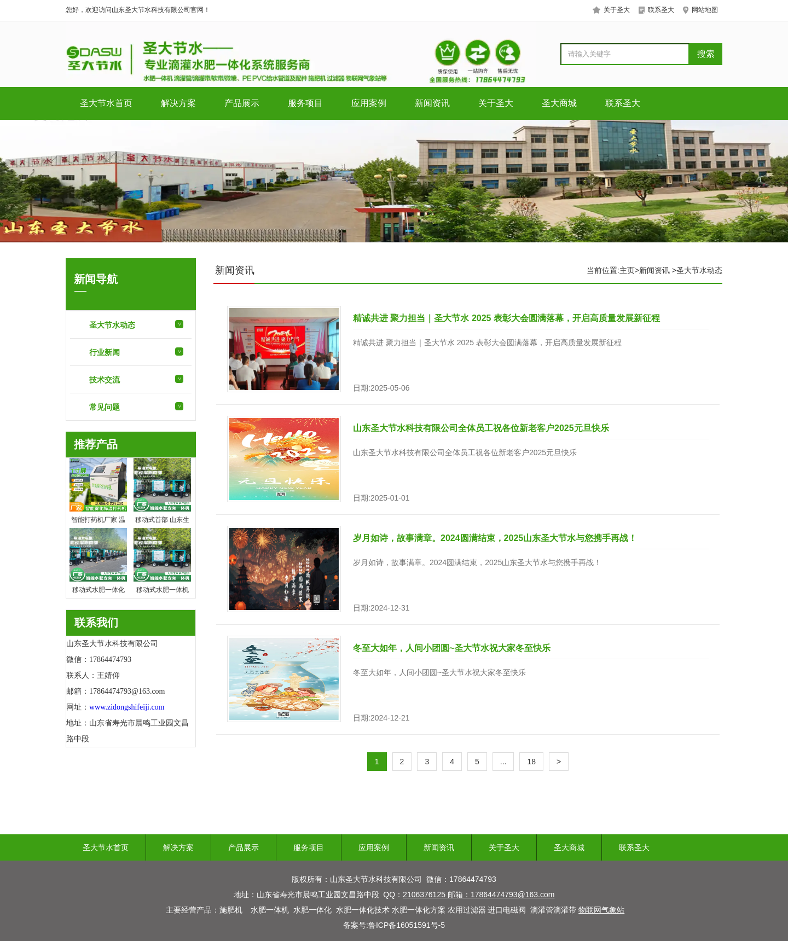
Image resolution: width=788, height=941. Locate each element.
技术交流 (104, 379)
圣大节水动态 (112, 325)
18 (531, 761)
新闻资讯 (432, 103)
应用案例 (368, 103)
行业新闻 (104, 352)
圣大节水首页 (106, 103)
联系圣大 (622, 103)
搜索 (706, 54)
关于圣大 (495, 103)
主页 (627, 270)
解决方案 (178, 103)
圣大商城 (559, 103)
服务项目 (305, 103)
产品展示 (241, 103)
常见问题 (104, 407)
